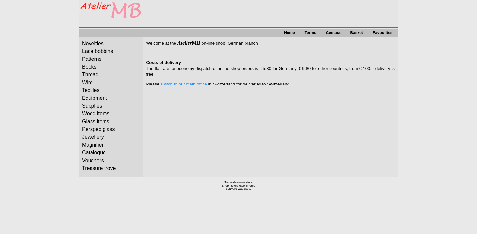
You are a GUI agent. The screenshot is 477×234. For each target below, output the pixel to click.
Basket (356, 33)
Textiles (90, 90)
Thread (90, 74)
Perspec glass (98, 129)
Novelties (93, 43)
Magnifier (93, 145)
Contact (333, 33)
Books (89, 67)
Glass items (95, 121)
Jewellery (93, 137)
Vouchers (93, 160)
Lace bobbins (97, 51)
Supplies (92, 106)
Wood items (95, 113)
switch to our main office (184, 84)
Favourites (383, 33)
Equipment (94, 98)
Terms (310, 33)
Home (289, 33)
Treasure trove (99, 168)
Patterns (92, 59)
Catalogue (94, 152)
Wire (87, 82)
